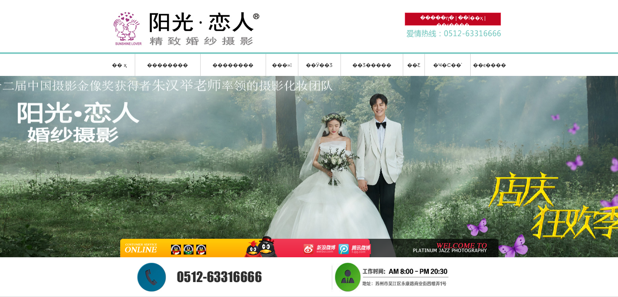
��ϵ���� (452, 25)
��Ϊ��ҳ (470, 18)
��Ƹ (414, 65)
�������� (167, 65)
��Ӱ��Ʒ (319, 65)
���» (282, 65)
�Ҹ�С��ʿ (447, 65)
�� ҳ (119, 65)
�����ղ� (437, 18)
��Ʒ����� (371, 65)
